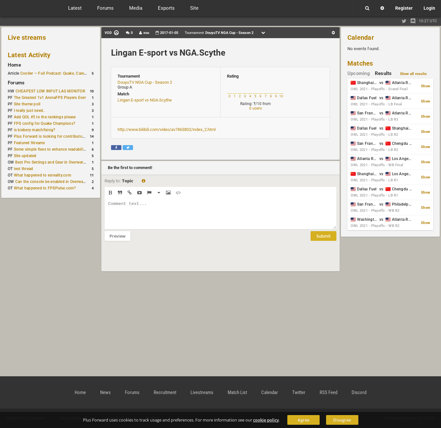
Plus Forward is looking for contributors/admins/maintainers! (69, 136)
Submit (323, 241)
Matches (360, 63)
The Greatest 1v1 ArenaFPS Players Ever (50, 97)
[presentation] (154, 260)
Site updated (25, 156)
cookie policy (266, 420)
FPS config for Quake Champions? (44, 123)
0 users (255, 108)
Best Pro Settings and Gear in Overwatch (51, 162)
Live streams (27, 37)
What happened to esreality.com (42, 175)
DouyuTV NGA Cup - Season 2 (145, 82)
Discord (359, 392)
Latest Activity (29, 55)
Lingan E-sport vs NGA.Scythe (168, 53)
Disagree (342, 420)
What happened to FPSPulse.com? (45, 188)
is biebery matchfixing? (35, 130)
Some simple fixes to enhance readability (50, 149)
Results (383, 73)
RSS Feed (328, 392)
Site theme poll (27, 104)
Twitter (298, 392)
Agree (303, 420)
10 (281, 96)
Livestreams (201, 392)
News (105, 392)
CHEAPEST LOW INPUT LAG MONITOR (50, 91)
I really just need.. (29, 110)
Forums (16, 83)
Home (14, 65)
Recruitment (165, 392)
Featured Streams (29, 143)
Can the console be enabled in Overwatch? (53, 181)
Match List (237, 392)
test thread (23, 168)
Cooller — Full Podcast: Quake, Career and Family (64, 73)
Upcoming (358, 73)
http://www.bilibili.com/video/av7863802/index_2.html (167, 129)
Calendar (360, 37)
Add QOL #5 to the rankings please (45, 117)
